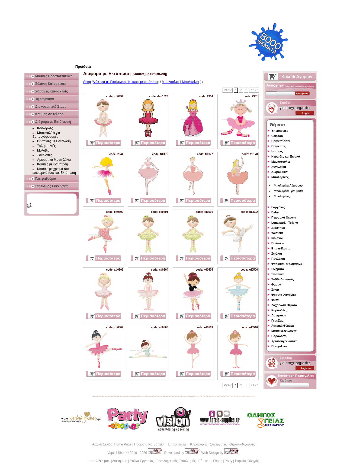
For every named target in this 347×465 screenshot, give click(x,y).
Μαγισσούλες (280, 161)
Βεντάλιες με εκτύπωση (54, 141)
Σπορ (275, 289)
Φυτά (275, 300)
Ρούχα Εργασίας (142, 461)
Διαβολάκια (279, 172)
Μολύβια (43, 150)
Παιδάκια (277, 243)
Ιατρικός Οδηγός (247, 461)
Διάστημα (278, 227)
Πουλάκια (278, 258)
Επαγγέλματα (280, 248)
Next (254, 90)
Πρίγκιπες (278, 146)
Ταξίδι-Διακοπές (282, 279)
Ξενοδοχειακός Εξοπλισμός (176, 461)
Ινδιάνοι (277, 238)
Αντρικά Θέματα (282, 325)
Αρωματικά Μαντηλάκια (54, 160)
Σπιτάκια (277, 274)
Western (277, 233)
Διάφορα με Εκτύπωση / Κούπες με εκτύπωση (126, 82)
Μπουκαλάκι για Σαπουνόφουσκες (46, 135)
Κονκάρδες (45, 128)
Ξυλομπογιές (46, 146)
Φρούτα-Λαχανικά (284, 294)
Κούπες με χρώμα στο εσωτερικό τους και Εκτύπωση (54, 171)
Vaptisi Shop (116, 453)
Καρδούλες (279, 310)
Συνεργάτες (218, 444)
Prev (228, 90)
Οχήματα (277, 269)
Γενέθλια (277, 320)
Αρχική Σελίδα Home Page (111, 444)
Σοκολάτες (44, 155)
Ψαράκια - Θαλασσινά (286, 263)
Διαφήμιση (119, 461)
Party (228, 461)
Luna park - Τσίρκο (284, 222)
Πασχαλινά (279, 346)
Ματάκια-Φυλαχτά (284, 330)
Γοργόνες (278, 207)
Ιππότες (277, 151)
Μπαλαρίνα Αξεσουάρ (288, 185)
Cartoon (277, 135)
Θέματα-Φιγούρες (242, 444)
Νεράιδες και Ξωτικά (285, 156)
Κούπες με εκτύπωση (52, 164)
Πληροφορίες (197, 444)
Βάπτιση (204, 461)
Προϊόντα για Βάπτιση (150, 444)
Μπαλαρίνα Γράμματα (288, 191)
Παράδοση (279, 336)
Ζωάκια (276, 253)
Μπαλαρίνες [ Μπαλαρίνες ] (181, 82)
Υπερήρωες (279, 130)
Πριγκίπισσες (281, 141)
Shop (87, 82)
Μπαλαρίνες (280, 177)
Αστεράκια (278, 315)
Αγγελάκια (278, 166)
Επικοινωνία (177, 444)
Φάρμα (276, 284)
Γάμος (217, 461)
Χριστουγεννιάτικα (284, 341)
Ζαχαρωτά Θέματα (284, 305)
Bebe (275, 212)
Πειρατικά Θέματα (283, 217)
